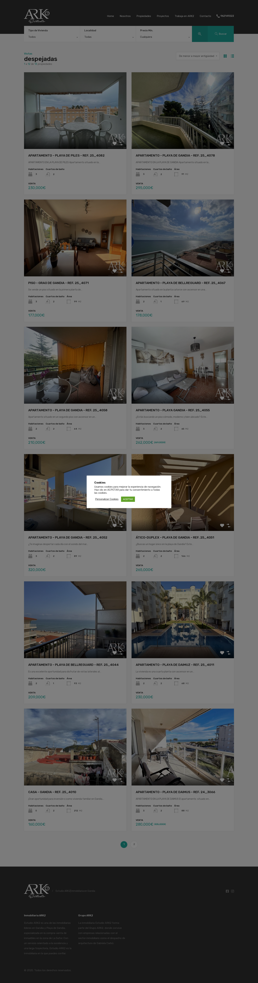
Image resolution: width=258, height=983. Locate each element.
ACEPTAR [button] (128, 499)
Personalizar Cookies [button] (107, 499)
